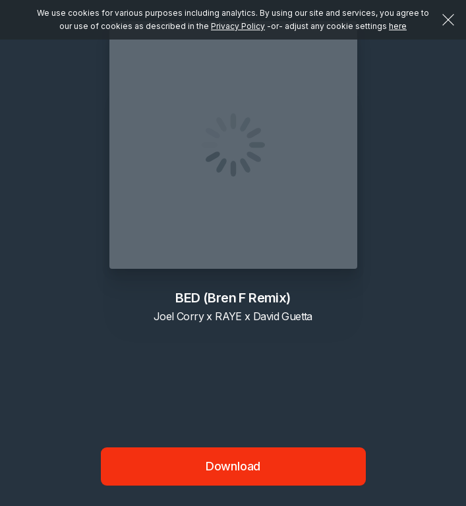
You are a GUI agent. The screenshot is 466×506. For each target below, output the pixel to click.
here (398, 26)
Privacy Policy (238, 26)
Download (233, 466)
